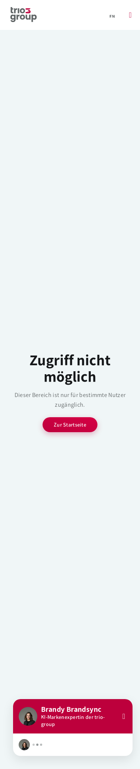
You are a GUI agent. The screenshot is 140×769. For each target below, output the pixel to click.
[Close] (124, 716)
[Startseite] (23, 15)
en (112, 16)
